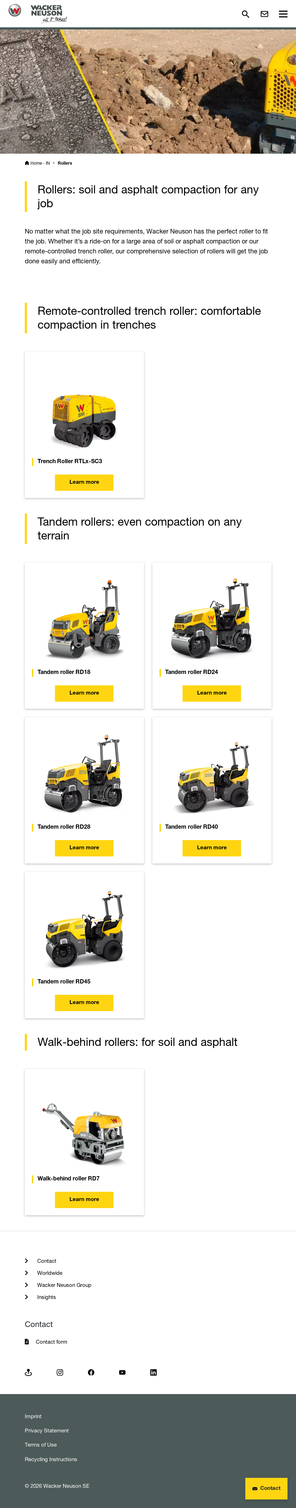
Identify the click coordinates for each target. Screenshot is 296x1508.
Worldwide (49, 1273)
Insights (46, 1297)
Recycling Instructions (51, 1459)
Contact (46, 1260)
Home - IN (40, 163)
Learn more (84, 482)
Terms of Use (41, 1444)
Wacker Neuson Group (63, 1285)
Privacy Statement (47, 1430)
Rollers (65, 163)
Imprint (33, 1416)
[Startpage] (38, 13)
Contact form (51, 1341)
